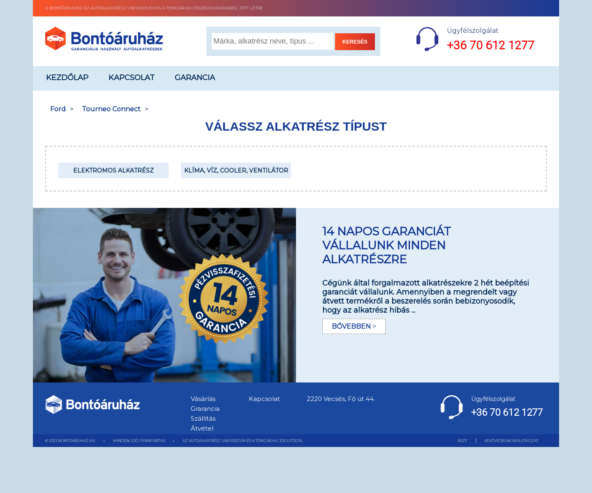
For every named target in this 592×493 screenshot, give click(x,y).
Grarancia (205, 408)
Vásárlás (203, 399)
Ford (58, 109)
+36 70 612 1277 (490, 45)
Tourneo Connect (111, 109)
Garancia (195, 77)
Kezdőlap (67, 77)
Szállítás (203, 418)
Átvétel (202, 428)
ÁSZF (462, 440)
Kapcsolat (132, 77)
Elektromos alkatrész (113, 170)
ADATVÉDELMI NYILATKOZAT (511, 440)
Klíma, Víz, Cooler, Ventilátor (236, 170)
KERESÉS (355, 42)
